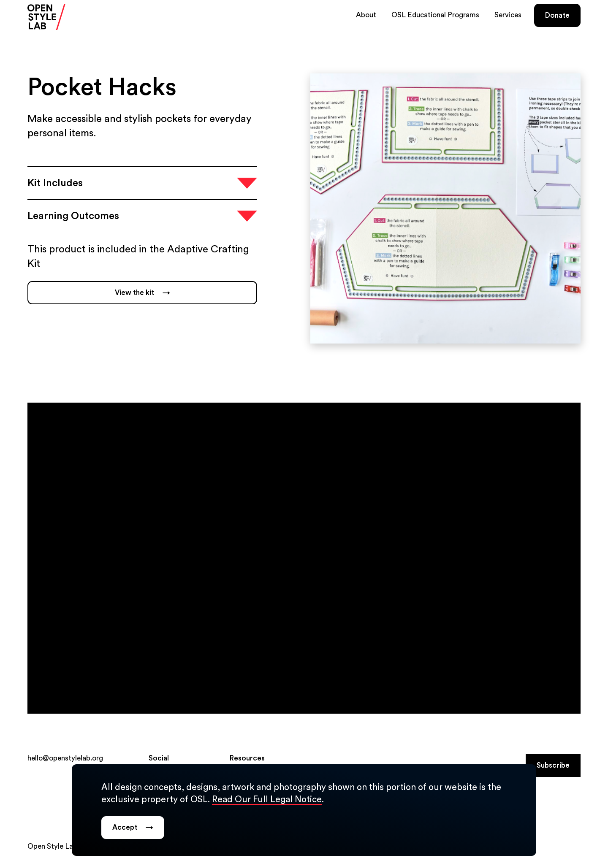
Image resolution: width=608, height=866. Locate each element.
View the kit (142, 293)
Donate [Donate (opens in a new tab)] (557, 15)
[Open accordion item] (142, 183)
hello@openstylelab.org (65, 758)
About (366, 15)
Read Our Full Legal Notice (267, 799)
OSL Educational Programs (435, 15)
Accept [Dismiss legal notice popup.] (132, 827)
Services (507, 15)
